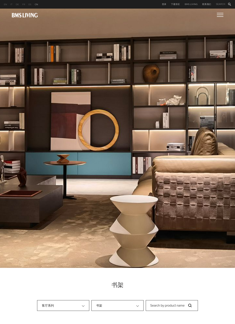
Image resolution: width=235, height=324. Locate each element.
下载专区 (175, 4)
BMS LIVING (191, 4)
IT (11, 4)
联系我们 (206, 4)
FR (23, 4)
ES (29, 4)
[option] (117, 138)
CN (36, 4)
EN (5, 4)
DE (17, 4)
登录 (164, 4)
